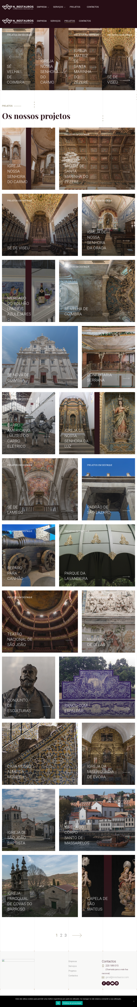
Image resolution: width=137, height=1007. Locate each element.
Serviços (58, 7)
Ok (58, 1003)
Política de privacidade (72, 1003)
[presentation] (14, 57)
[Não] (133, 1001)
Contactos (93, 7)
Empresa (42, 7)
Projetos (75, 7)
